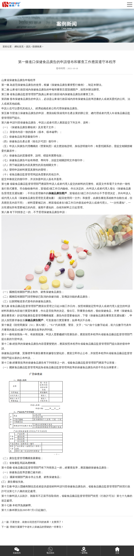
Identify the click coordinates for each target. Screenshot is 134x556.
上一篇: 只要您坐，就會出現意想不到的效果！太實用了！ (32, 522)
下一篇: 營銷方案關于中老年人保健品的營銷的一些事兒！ (32, 527)
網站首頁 (19, 46)
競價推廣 (37, 46)
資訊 (28, 46)
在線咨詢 (16, 550)
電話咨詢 (50, 550)
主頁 (117, 550)
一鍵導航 (83, 550)
